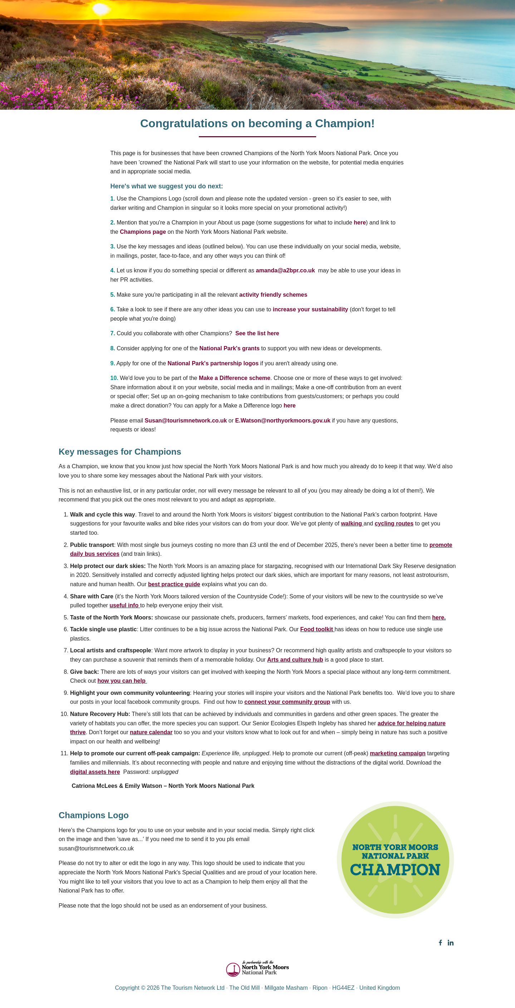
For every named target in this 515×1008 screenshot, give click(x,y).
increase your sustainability (310, 309)
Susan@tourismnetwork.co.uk (186, 420)
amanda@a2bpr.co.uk (285, 270)
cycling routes (394, 523)
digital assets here (95, 772)
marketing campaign (398, 753)
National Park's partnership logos (213, 363)
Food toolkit (316, 629)
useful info (123, 605)
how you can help (122, 681)
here (360, 222)
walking (351, 523)
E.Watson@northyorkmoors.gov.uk (282, 420)
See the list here (259, 333)
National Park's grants (230, 348)
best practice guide (174, 584)
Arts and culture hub (295, 660)
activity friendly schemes (273, 295)
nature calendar (151, 732)
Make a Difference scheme (234, 378)
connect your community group (287, 702)
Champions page (143, 232)
